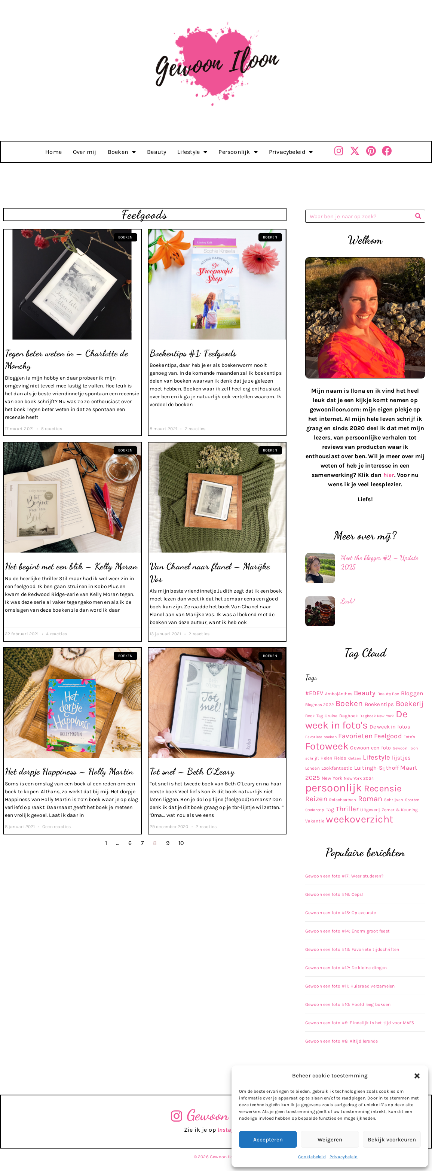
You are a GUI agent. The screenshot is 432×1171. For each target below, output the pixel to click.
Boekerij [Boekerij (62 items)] (410, 703)
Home (53, 151)
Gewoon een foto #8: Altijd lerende (341, 1041)
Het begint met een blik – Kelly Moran (71, 566)
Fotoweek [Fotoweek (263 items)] (327, 746)
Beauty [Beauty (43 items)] (365, 693)
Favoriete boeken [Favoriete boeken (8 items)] (321, 736)
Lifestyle (192, 152)
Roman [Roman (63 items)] (370, 798)
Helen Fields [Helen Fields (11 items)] (333, 758)
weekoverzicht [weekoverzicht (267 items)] (359, 819)
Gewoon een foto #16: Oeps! (334, 894)
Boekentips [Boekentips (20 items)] (379, 704)
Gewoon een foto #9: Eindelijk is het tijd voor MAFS (359, 1022)
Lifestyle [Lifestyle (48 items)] (376, 757)
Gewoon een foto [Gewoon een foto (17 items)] (370, 748)
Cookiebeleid (311, 1156)
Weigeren (330, 1139)
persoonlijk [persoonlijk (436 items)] (333, 787)
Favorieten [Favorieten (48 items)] (355, 736)
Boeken (122, 152)
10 (181, 842)
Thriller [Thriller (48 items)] (347, 809)
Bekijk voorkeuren (392, 1139)
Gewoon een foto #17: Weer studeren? (344, 876)
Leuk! (348, 601)
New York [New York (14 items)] (332, 778)
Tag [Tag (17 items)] (330, 809)
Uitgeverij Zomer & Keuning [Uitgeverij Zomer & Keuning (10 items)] (389, 809)
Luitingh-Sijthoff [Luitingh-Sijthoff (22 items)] (376, 767)
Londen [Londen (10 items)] (312, 768)
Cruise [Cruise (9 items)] (331, 716)
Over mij (84, 151)
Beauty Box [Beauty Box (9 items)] (388, 693)
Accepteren (268, 1139)
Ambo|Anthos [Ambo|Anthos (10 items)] (338, 693)
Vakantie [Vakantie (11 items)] (315, 821)
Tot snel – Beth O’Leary (192, 771)
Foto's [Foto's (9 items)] (409, 736)
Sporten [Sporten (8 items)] (412, 799)
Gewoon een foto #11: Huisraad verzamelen (350, 986)
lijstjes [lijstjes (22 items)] (401, 757)
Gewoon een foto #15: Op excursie (340, 912)
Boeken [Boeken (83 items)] (349, 703)
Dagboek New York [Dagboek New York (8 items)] (376, 716)
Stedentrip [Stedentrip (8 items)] (314, 809)
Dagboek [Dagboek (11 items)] (348, 715)
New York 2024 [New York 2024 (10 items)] (359, 778)
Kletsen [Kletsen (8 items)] (354, 758)
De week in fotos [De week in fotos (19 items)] (390, 727)
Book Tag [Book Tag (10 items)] (314, 715)
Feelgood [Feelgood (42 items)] (388, 736)
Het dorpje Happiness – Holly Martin (69, 771)
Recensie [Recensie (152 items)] (383, 788)
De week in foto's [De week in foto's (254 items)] (356, 719)
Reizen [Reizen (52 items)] (316, 798)
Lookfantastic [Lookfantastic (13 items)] (337, 768)
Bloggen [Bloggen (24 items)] (412, 693)
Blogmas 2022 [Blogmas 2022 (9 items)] (319, 704)
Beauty (156, 151)
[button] (417, 1076)
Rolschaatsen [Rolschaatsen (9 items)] (342, 799)
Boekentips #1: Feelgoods (193, 353)
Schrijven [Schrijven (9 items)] (394, 799)
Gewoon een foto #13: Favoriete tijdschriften (352, 949)
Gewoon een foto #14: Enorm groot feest (347, 931)
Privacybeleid (344, 1156)
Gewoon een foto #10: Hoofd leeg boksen (348, 1004)
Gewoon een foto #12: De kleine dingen (346, 967)
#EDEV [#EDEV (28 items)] (314, 693)
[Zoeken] (418, 216)
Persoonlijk (237, 152)
